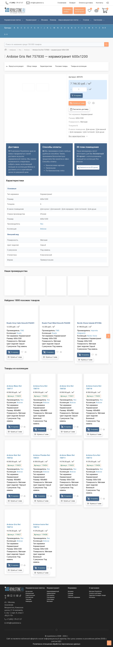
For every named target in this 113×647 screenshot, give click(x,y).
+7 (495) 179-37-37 (13, 619)
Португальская (30, 595)
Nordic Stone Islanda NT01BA (89, 323)
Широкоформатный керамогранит (53, 592)
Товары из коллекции (79, 66)
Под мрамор (51, 597)
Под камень (50, 595)
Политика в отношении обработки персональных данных (56, 644)
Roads (19, 333)
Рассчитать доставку (79, 109)
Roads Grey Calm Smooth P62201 (20, 323)
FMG (22, 330)
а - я (104, 28)
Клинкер (70, 593)
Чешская (28, 599)
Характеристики (46, 66)
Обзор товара (32, 66)
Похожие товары (61, 66)
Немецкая (29, 601)
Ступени (70, 595)
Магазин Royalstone (95, 591)
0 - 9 (5, 34)
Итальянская (30, 593)
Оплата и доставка (95, 593)
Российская (29, 597)
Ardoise (43, 229)
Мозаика (70, 591)
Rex (41, 224)
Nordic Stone (92, 336)
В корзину (76, 95)
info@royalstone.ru (12, 623)
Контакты (92, 597)
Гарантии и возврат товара (97, 595)
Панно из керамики (74, 597)
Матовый (50, 601)
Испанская (29, 591)
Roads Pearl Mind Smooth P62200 (56, 323)
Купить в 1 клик (77, 103)
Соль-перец (50, 599)
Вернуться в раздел (15, 66)
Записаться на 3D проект (88, 168)
